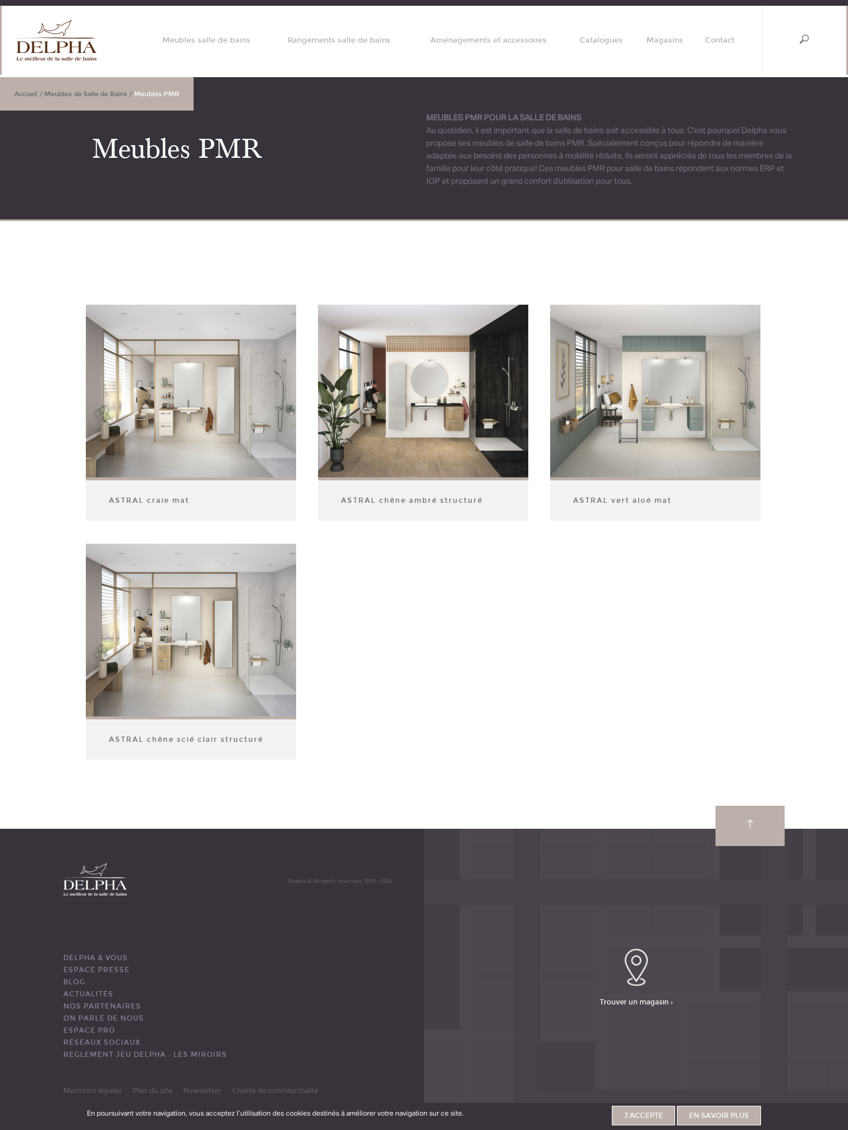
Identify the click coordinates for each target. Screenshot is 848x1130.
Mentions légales (92, 1091)
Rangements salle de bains (339, 40)
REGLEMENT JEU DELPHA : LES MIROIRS (145, 1055)
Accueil (25, 94)
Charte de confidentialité (275, 1091)
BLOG (74, 982)
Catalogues (601, 40)
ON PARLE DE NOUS (103, 1018)
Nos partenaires (102, 1006)
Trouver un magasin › (636, 1002)
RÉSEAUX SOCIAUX (102, 1042)
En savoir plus (719, 1116)
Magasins (664, 40)
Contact (720, 40)
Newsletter (202, 1091)
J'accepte (643, 1116)
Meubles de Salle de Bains (85, 94)
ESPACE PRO (89, 1030)
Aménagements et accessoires (488, 40)
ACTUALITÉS (88, 994)
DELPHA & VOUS (95, 958)
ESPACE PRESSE (96, 970)
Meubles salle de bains (206, 40)
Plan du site (152, 1091)
